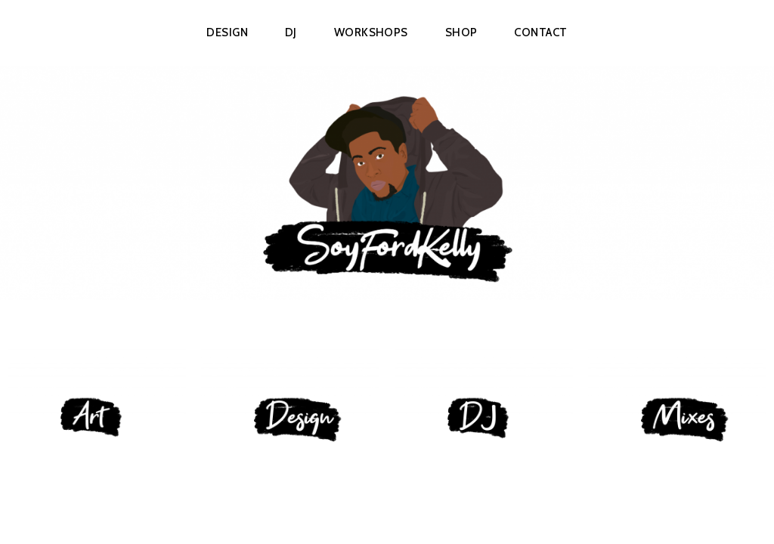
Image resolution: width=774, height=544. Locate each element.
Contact (540, 32)
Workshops (371, 32)
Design (227, 32)
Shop (461, 32)
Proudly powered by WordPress (314, 511)
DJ (291, 32)
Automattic (502, 511)
